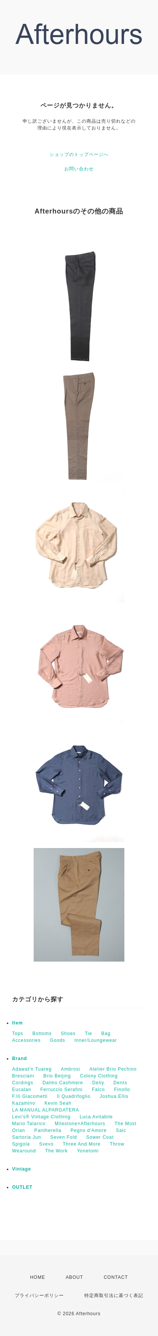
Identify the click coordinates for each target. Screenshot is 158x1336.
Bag (105, 1033)
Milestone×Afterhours (80, 1123)
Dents (120, 1082)
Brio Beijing (57, 1076)
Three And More (82, 1144)
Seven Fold (63, 1137)
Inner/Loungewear (95, 1040)
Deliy (98, 1082)
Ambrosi (70, 1069)
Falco (98, 1089)
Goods (57, 1040)
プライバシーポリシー (39, 1295)
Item (17, 1023)
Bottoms (42, 1033)
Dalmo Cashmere (62, 1082)
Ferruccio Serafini (61, 1089)
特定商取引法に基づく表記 (113, 1295)
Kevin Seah (58, 1103)
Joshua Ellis (114, 1096)
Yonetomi (88, 1151)
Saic (121, 1130)
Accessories (26, 1040)
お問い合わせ (79, 168)
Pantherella (48, 1130)
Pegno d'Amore (89, 1130)
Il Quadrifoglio (73, 1096)
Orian (18, 1130)
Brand (19, 1058)
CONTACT (116, 1277)
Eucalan (21, 1089)
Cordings (22, 1082)
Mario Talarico (28, 1123)
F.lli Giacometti (30, 1096)
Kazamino (23, 1103)
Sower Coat (100, 1137)
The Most (125, 1123)
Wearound (24, 1151)
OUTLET (22, 1187)
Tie (88, 1033)
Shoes (68, 1033)
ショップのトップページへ (79, 154)
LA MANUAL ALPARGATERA (45, 1110)
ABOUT (74, 1277)
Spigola (21, 1144)
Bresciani (23, 1076)
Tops (17, 1033)
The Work (56, 1151)
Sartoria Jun (26, 1137)
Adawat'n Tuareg (32, 1069)
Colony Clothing (99, 1076)
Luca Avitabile (96, 1116)
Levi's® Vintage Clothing (41, 1116)
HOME (37, 1277)
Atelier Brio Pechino (112, 1069)
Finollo (122, 1089)
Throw (117, 1144)
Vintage (21, 1169)
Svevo (46, 1144)
